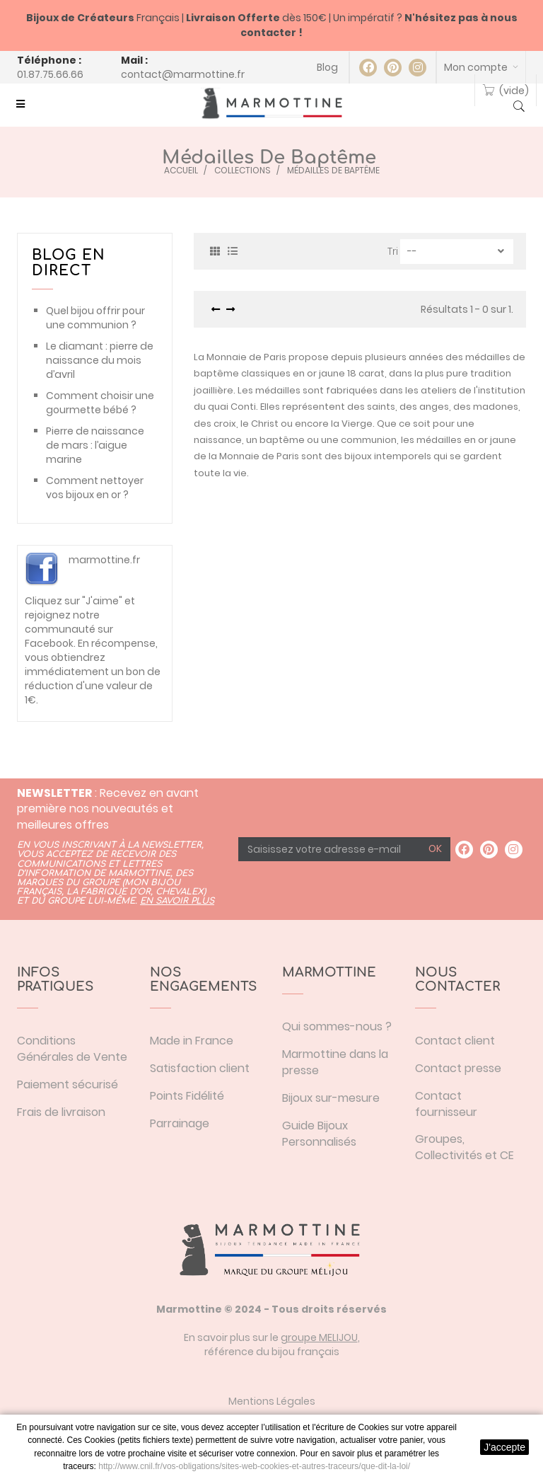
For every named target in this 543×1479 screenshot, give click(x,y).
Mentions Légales (271, 1401)
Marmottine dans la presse (335, 1062)
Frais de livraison (61, 1112)
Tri (392, 251)
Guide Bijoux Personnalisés (319, 1133)
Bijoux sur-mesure (331, 1098)
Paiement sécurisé (67, 1084)
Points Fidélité (187, 1096)
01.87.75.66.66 (50, 74)
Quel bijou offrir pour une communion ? (95, 318)
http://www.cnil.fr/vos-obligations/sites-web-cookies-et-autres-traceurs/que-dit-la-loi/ (254, 1466)
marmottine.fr (104, 560)
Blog (327, 67)
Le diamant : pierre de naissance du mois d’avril (99, 360)
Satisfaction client (200, 1068)
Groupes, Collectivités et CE (464, 1147)
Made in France (191, 1040)
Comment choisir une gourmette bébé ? (100, 403)
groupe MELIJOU (319, 1337)
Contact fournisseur (446, 1104)
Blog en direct (68, 263)
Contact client (455, 1040)
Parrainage (179, 1123)
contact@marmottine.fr (183, 74)
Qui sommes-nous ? (337, 1026)
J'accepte (504, 1447)
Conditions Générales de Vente (72, 1048)
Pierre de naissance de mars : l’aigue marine (95, 445)
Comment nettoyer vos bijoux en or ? (95, 487)
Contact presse (458, 1068)
